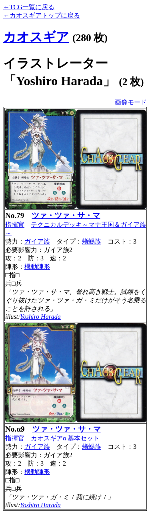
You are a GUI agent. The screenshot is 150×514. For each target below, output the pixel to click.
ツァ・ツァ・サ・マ (66, 215)
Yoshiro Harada (40, 316)
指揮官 (14, 224)
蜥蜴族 (91, 241)
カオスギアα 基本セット (65, 438)
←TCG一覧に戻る (28, 7)
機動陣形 (37, 266)
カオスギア (36, 37)
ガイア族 (37, 241)
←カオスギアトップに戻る (41, 15)
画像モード (131, 102)
